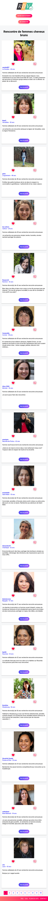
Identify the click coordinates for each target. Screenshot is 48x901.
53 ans (13, 494)
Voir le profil (24, 87)
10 (40, 893)
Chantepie (5, 547)
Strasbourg (6, 707)
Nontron (5, 282)
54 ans (14, 813)
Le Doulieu (5, 69)
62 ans (17, 441)
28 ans (10, 229)
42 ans (11, 282)
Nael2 (4, 120)
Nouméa (5, 654)
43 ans (9, 866)
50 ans (12, 122)
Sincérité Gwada (7, 758)
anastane (5, 439)
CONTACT (43, 899)
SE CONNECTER (24, 21)
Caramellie (5, 333)
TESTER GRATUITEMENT (24, 15)
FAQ (22, 899)
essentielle (5, 493)
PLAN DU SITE (34, 899)
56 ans (13, 707)
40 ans (12, 69)
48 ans (13, 175)
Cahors (4, 229)
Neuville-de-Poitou (8, 441)
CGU (26, 899)
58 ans (10, 335)
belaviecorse (6, 599)
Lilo (3, 865)
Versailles (5, 122)
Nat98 (4, 652)
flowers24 (5, 280)
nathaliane (5, 812)
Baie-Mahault (6, 813)
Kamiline (5, 705)
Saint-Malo (5, 494)
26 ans (11, 388)
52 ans (11, 654)
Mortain (5, 388)
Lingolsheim (6, 175)
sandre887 (5, 67)
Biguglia (5, 601)
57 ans (11, 601)
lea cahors (5, 227)
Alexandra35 (6, 546)
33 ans (14, 760)
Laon (4, 866)
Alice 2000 (5, 386)
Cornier (4, 335)
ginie (4, 174)
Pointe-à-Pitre (6, 760)
